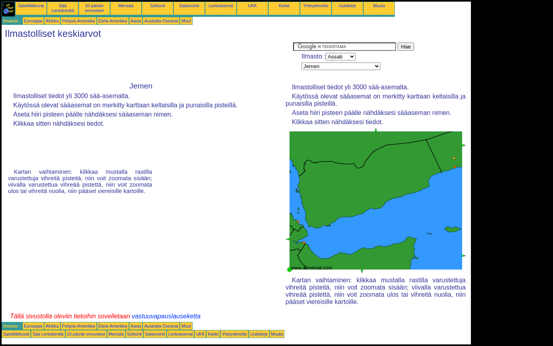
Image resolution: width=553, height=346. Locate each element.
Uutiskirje (347, 5)
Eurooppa (33, 20)
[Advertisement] (147, 60)
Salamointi (189, 5)
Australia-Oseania (161, 20)
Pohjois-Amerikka (78, 20)
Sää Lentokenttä (63, 8)
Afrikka (52, 20)
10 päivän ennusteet (94, 8)
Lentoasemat (221, 5)
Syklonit (157, 5)
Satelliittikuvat (31, 5)
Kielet (284, 5)
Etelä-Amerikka (113, 20)
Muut (186, 20)
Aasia (136, 20)
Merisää (126, 5)
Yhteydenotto (315, 5)
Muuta (379, 5)
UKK (252, 5)
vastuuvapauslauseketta (166, 316)
